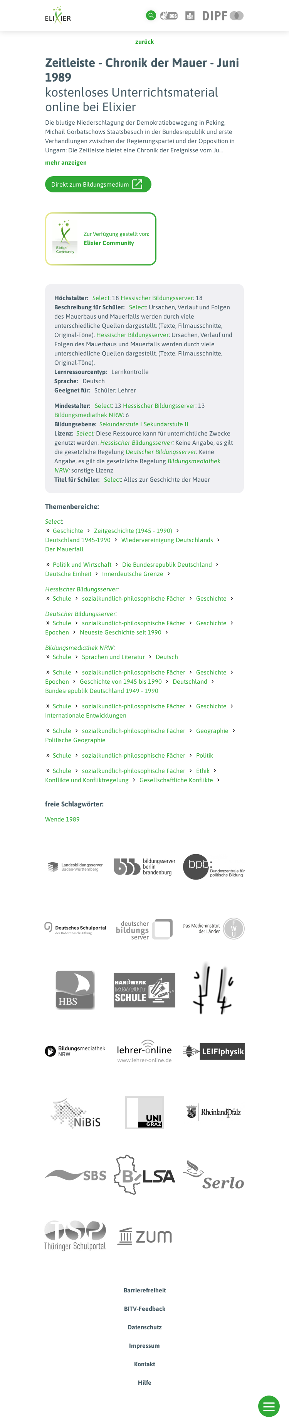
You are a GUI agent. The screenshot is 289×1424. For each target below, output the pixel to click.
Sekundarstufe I (120, 424)
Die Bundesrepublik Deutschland (167, 564)
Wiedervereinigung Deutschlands (167, 539)
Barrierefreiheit (145, 1290)
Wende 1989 (62, 819)
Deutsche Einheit (68, 573)
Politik (204, 755)
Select (100, 297)
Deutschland (190, 681)
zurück (144, 41)
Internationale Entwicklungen (85, 715)
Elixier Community (109, 242)
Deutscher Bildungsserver (161, 451)
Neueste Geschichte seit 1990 (120, 632)
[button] (269, 1406)
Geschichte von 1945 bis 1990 (121, 681)
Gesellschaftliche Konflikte (176, 779)
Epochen (57, 632)
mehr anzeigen (66, 162)
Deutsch (167, 656)
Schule (62, 598)
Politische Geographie (75, 739)
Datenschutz (145, 1327)
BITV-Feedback (144, 1308)
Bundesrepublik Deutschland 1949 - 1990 (101, 690)
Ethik (203, 770)
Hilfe (144, 1382)
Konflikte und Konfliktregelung (87, 779)
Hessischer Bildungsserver (157, 297)
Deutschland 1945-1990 (78, 539)
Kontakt (144, 1364)
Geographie (212, 730)
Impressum (144, 1345)
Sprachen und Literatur (113, 656)
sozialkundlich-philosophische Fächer (133, 598)
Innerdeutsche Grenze (132, 573)
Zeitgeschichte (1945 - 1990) (133, 530)
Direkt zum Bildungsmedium (96, 184)
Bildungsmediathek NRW (88, 414)
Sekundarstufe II (166, 424)
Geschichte (68, 530)
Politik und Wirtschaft (82, 564)
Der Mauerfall (64, 549)
